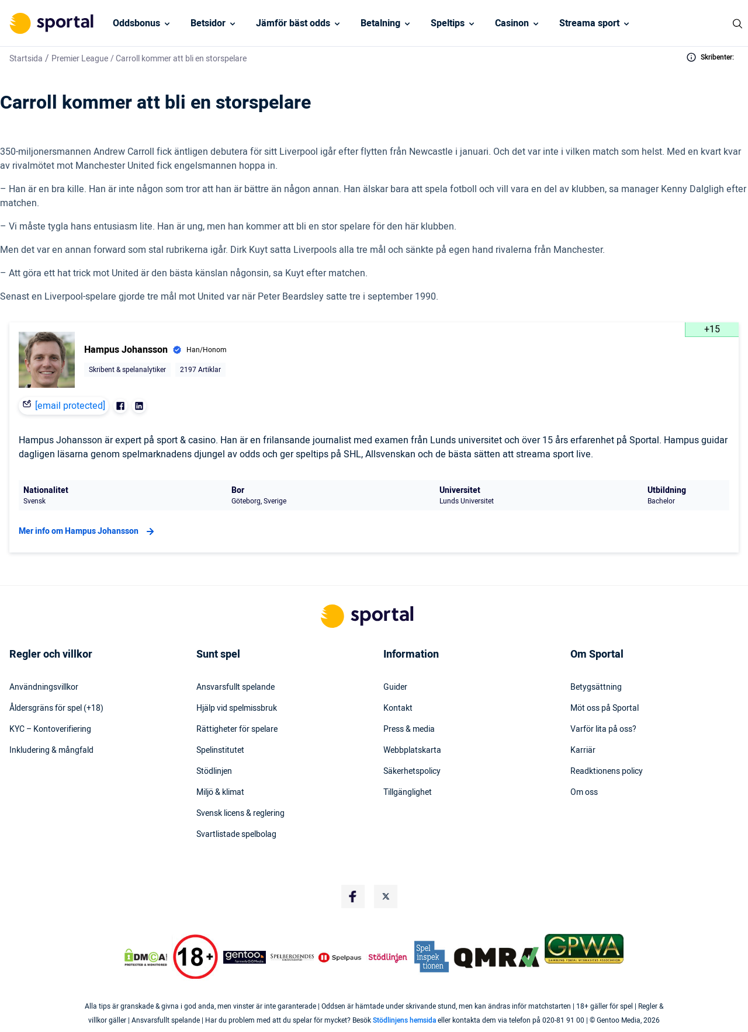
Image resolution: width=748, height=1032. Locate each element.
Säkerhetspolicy (412, 771)
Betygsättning (596, 687)
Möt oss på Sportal (604, 708)
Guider (395, 687)
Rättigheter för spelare (237, 729)
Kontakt (398, 708)
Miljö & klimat (220, 792)
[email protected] (70, 406)
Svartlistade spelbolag (236, 834)
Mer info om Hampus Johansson (88, 531)
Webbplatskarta (412, 750)
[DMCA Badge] (145, 957)
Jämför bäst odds (293, 23)
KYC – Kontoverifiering (50, 729)
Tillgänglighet (407, 792)
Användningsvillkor (43, 687)
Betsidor (208, 23)
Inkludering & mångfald (51, 750)
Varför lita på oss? (603, 729)
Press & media (409, 729)
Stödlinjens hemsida (404, 1020)
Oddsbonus (136, 23)
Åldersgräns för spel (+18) (56, 708)
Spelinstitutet (220, 750)
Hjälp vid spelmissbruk (236, 708)
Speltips (448, 23)
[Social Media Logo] (353, 896)
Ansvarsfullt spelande (235, 687)
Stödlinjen (214, 771)
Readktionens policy (606, 771)
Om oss (584, 792)
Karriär (582, 750)
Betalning (380, 23)
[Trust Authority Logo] (244, 957)
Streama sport (589, 23)
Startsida (26, 59)
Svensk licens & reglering (240, 813)
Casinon (512, 23)
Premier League (79, 59)
